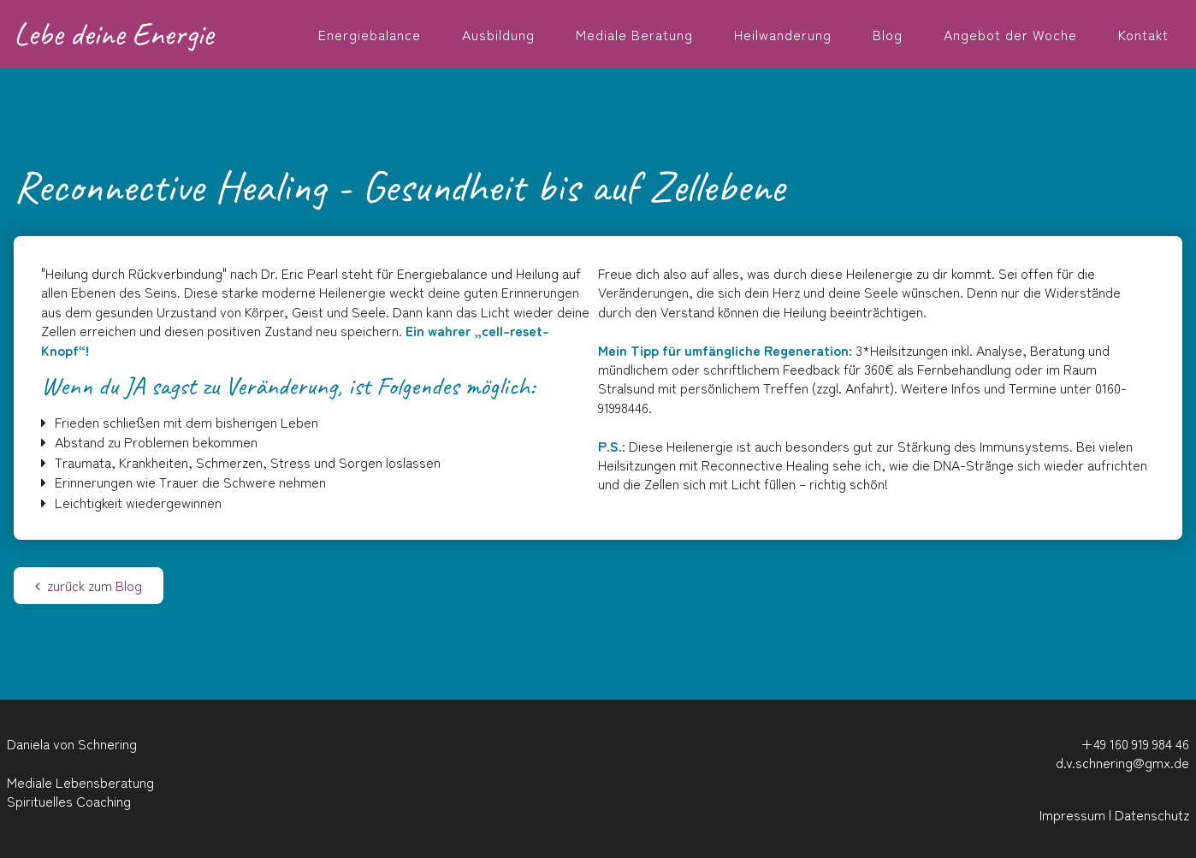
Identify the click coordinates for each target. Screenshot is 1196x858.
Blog (888, 34)
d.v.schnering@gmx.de (1122, 762)
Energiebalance (369, 34)
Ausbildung (498, 34)
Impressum (1072, 814)
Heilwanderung (783, 34)
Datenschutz (1152, 814)
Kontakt (1143, 34)
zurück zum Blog (88, 585)
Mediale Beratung (634, 34)
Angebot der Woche (1010, 34)
